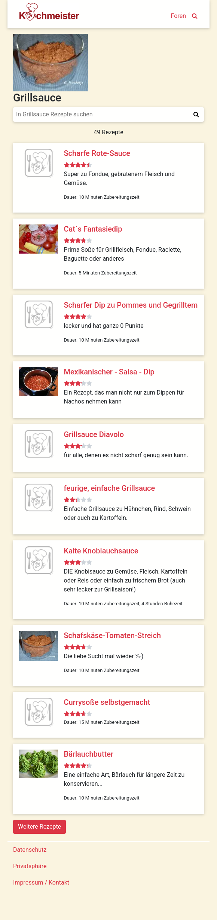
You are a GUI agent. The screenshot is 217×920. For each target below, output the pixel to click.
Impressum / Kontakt (41, 882)
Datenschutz (29, 849)
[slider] (78, 165)
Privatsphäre (30, 866)
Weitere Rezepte (39, 826)
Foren (178, 15)
